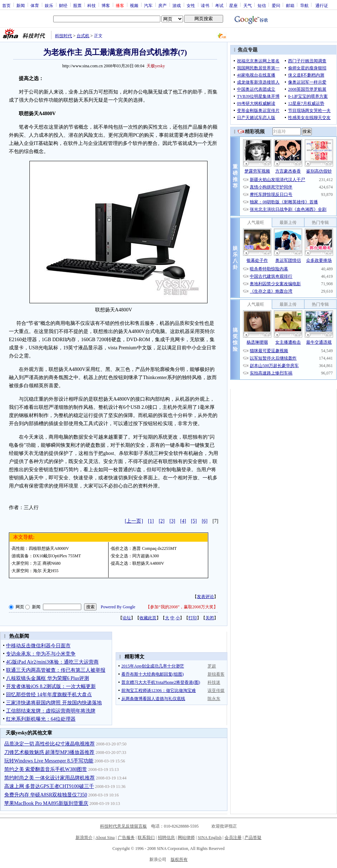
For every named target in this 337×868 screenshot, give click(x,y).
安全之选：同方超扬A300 (135, 555)
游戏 (176, 5)
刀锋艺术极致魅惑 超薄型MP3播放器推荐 (49, 752)
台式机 (83, 35)
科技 (91, 5)
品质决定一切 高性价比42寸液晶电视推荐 (49, 743)
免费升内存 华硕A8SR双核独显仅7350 (45, 794)
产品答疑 (252, 837)
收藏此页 (147, 617)
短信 (262, 5)
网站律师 (186, 837)
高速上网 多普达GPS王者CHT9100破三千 (49, 786)
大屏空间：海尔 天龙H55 (35, 570)
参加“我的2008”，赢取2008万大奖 (182, 606)
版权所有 (179, 859)
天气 (247, 5)
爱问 (276, 5)
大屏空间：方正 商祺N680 (36, 563)
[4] (183, 521)
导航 (304, 5)
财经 (63, 5)
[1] (151, 521)
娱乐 (49, 5)
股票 (77, 5)
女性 (191, 5)
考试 (219, 5)
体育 (35, 5)
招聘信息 (166, 837)
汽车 (148, 5)
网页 (20, 606)
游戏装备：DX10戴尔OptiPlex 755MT (46, 555)
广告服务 (126, 837)
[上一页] (134, 521)
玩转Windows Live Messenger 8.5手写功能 (48, 760)
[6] (205, 521)
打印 (192, 617)
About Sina (105, 837)
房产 (162, 5)
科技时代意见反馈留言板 (123, 826)
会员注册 (233, 837)
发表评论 (205, 596)
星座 (233, 5)
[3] (172, 521)
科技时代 (63, 35)
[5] (194, 521)
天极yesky (156, 65)
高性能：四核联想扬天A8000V (40, 548)
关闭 (209, 617)
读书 (205, 5)
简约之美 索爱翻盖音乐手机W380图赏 (45, 769)
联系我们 (146, 837)
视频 (134, 5)
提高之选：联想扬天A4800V (137, 563)
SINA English (209, 837)
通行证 (321, 5)
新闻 (20, 5)
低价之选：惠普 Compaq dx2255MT (144, 548)
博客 (105, 5)
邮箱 (290, 5)
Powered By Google (118, 606)
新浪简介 (84, 837)
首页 (6, 5)
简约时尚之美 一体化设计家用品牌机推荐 (49, 777)
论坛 (126, 617)
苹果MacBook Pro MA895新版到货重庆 (46, 803)
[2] (161, 521)
